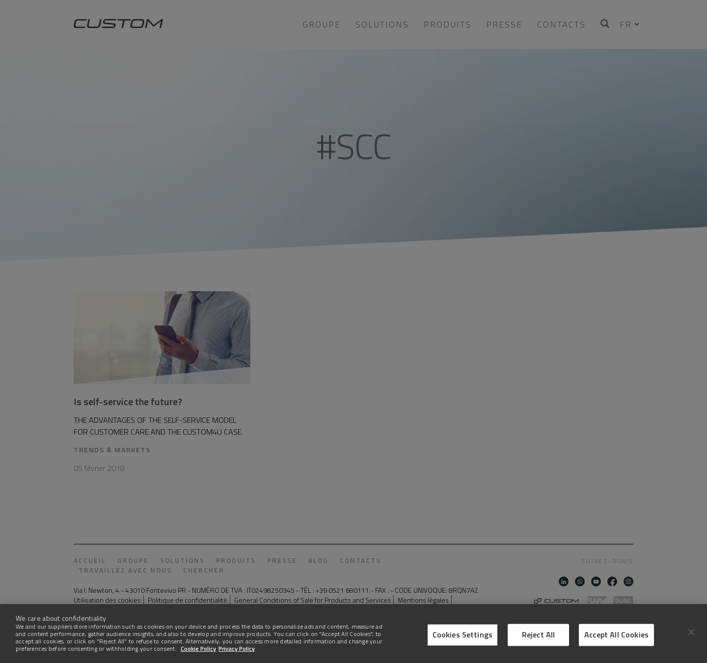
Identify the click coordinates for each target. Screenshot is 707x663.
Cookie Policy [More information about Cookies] (198, 648)
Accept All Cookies (616, 634)
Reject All (538, 634)
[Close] (691, 632)
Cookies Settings (463, 634)
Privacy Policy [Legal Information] (236, 648)
